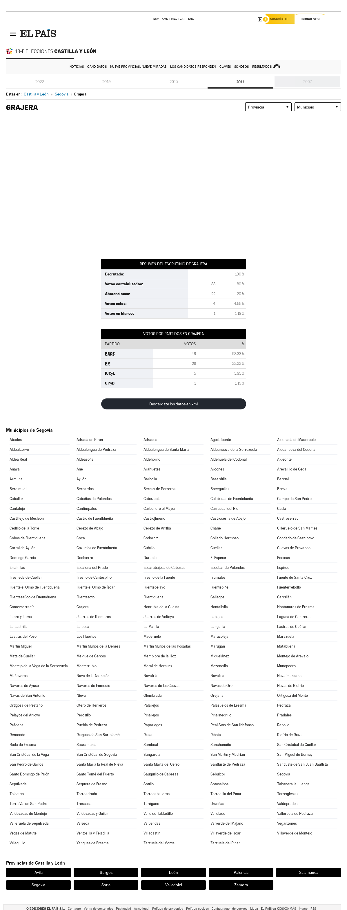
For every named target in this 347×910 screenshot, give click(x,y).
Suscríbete (282, 19)
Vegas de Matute (23, 833)
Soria (105, 885)
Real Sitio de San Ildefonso (232, 725)
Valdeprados (287, 803)
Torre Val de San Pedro (28, 803)
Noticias (77, 67)
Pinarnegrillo (220, 715)
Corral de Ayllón (22, 548)
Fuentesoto (86, 597)
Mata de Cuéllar (22, 656)
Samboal (150, 744)
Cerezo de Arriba (157, 528)
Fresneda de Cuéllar (26, 577)
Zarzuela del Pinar (225, 843)
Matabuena (286, 646)
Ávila (38, 872)
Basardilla (218, 479)
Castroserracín (289, 518)
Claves (225, 67)
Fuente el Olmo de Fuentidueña (35, 587)
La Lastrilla (19, 626)
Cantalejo (17, 508)
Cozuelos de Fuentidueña (97, 548)
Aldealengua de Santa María (166, 449)
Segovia (283, 774)
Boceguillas (219, 489)
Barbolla (150, 479)
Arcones (217, 469)
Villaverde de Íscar (225, 833)
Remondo (17, 735)
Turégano (151, 803)
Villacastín (151, 833)
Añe (80, 469)
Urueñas (217, 803)
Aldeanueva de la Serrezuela (233, 449)
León (173, 872)
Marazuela (285, 636)
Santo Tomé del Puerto (95, 774)
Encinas (283, 558)
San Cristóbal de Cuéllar (296, 744)
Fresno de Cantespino (94, 577)
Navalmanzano (289, 676)
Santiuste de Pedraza (227, 764)
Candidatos (97, 67)
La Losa (83, 626)
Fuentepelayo (154, 587)
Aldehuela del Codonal (228, 459)
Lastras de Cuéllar (292, 626)
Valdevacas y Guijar (92, 813)
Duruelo (150, 558)
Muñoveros (19, 676)
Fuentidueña (153, 597)
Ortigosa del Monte (292, 695)
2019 (106, 82)
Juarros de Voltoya (158, 617)
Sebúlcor (217, 774)
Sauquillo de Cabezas (160, 774)
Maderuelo (152, 636)
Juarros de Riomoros (94, 617)
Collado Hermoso (224, 538)
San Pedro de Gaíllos (26, 764)
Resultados (262, 67)
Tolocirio (17, 794)
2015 (174, 82)
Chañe (215, 528)
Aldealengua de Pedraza (96, 449)
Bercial (283, 479)
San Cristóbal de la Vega (29, 754)
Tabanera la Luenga (293, 784)
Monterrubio (87, 666)
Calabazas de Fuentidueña (231, 499)
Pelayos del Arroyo (25, 715)
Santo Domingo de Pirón (29, 774)
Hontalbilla (219, 607)
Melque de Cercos (91, 656)
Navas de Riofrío (290, 685)
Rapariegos (152, 725)
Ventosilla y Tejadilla (93, 833)
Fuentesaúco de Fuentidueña (33, 597)
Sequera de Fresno (92, 784)
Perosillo (84, 715)
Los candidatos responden (193, 67)
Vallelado (217, 813)
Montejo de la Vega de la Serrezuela (39, 666)
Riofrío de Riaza (290, 735)
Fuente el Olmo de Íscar (96, 587)
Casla (281, 508)
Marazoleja (219, 636)
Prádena (16, 725)
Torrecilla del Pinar (225, 794)
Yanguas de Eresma (93, 843)
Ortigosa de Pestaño (26, 705)
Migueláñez (219, 656)
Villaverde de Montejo (294, 833)
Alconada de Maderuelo (296, 439)
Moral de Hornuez (157, 666)
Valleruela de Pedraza (295, 813)
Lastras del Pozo (23, 636)
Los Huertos (86, 636)
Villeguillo (17, 843)
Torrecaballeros (156, 794)
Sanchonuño (220, 744)
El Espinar (218, 558)
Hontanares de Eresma (296, 607)
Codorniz (150, 538)
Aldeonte (284, 459)
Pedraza (284, 705)
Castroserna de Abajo (228, 518)
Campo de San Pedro (294, 499)
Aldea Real (18, 459)
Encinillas (17, 567)
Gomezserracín (22, 607)
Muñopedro (286, 666)
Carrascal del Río (224, 508)
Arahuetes (151, 469)
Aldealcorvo (19, 449)
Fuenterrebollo (289, 587)
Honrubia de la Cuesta (161, 607)
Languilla (217, 626)
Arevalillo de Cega (291, 469)
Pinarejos (151, 715)
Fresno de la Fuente (159, 577)
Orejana (217, 695)
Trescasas (85, 803)
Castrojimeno (154, 518)
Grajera (83, 607)
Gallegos (217, 597)
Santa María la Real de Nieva (100, 764)
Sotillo (148, 784)
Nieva (81, 695)
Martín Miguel (21, 646)
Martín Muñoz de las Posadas (167, 646)
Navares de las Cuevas (161, 685)
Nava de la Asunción (93, 676)
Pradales (284, 715)
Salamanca (308, 872)
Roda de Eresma (23, 744)
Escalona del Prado (92, 567)
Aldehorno (151, 459)
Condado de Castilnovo (295, 538)
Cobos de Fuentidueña (28, 538)
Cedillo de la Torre (24, 528)
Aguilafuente (220, 439)
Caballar (16, 499)
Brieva (282, 489)
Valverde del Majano (226, 823)
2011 (240, 82)
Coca (81, 538)
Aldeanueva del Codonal (296, 449)
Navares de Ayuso (24, 685)
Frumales (218, 577)
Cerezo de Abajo (90, 528)
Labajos (216, 617)
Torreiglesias (287, 794)
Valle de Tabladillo (158, 813)
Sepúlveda (18, 784)
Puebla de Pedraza (92, 725)
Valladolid (173, 885)
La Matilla (151, 626)
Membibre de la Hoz (159, 656)
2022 (39, 82)
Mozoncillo (219, 666)
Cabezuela (152, 499)
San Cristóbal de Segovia (97, 754)
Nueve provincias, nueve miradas (138, 67)
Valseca (83, 823)
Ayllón (81, 479)
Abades (16, 439)
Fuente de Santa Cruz (294, 577)
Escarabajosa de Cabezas (164, 567)
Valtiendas (151, 823)
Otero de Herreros (91, 705)
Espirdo (283, 567)
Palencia (241, 872)
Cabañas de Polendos (94, 499)
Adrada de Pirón (90, 439)
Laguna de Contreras (294, 617)
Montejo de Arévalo (292, 656)
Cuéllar (216, 548)
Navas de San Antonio (27, 695)
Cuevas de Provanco (293, 548)
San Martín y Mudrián (227, 754)
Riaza (147, 735)
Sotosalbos (219, 784)
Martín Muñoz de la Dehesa (99, 646)
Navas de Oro (221, 685)
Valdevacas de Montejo (28, 813)
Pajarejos (151, 705)
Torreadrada (87, 794)
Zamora (241, 885)
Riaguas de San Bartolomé (98, 735)
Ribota (215, 735)
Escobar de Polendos (227, 567)
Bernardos (85, 489)
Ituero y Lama (21, 617)
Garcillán (284, 597)
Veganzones (287, 823)
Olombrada (152, 695)
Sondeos (241, 67)
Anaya (15, 469)
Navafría (150, 676)
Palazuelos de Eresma (228, 705)
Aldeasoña (85, 459)
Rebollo (283, 725)
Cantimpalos (87, 508)
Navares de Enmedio (93, 685)
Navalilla (217, 676)
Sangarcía (151, 754)
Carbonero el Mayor (159, 508)
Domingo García (23, 558)
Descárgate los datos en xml (173, 404)
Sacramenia (87, 744)
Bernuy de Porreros (159, 489)
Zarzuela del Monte (159, 843)
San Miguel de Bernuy (295, 754)
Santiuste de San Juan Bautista (302, 764)
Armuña (16, 479)
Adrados (150, 439)
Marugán (217, 646)
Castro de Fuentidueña (95, 518)
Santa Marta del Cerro (161, 764)
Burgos (106, 872)
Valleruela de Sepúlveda (29, 823)
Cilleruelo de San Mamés (297, 528)
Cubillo (149, 548)
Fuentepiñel (219, 587)
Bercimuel (18, 489)
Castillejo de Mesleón (27, 518)
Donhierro (85, 558)
